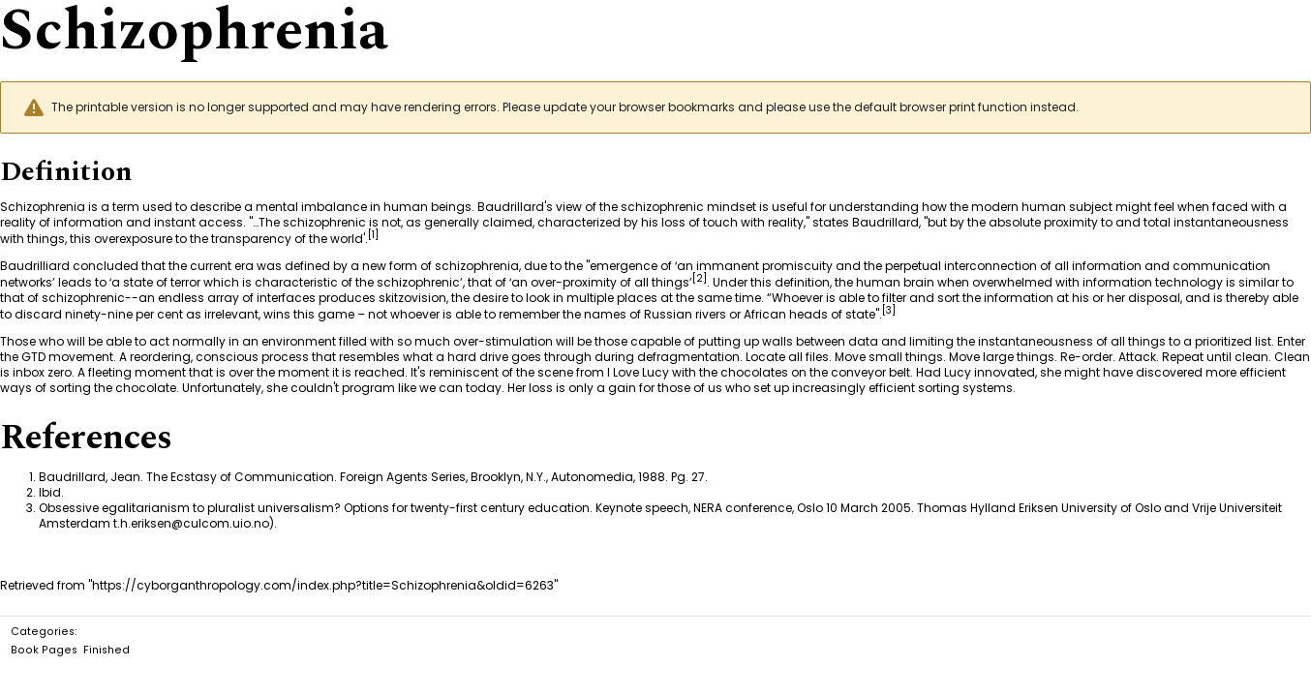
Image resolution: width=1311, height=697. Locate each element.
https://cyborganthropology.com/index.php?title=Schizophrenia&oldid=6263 (323, 585)
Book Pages (44, 650)
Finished (106, 650)
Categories (43, 631)
